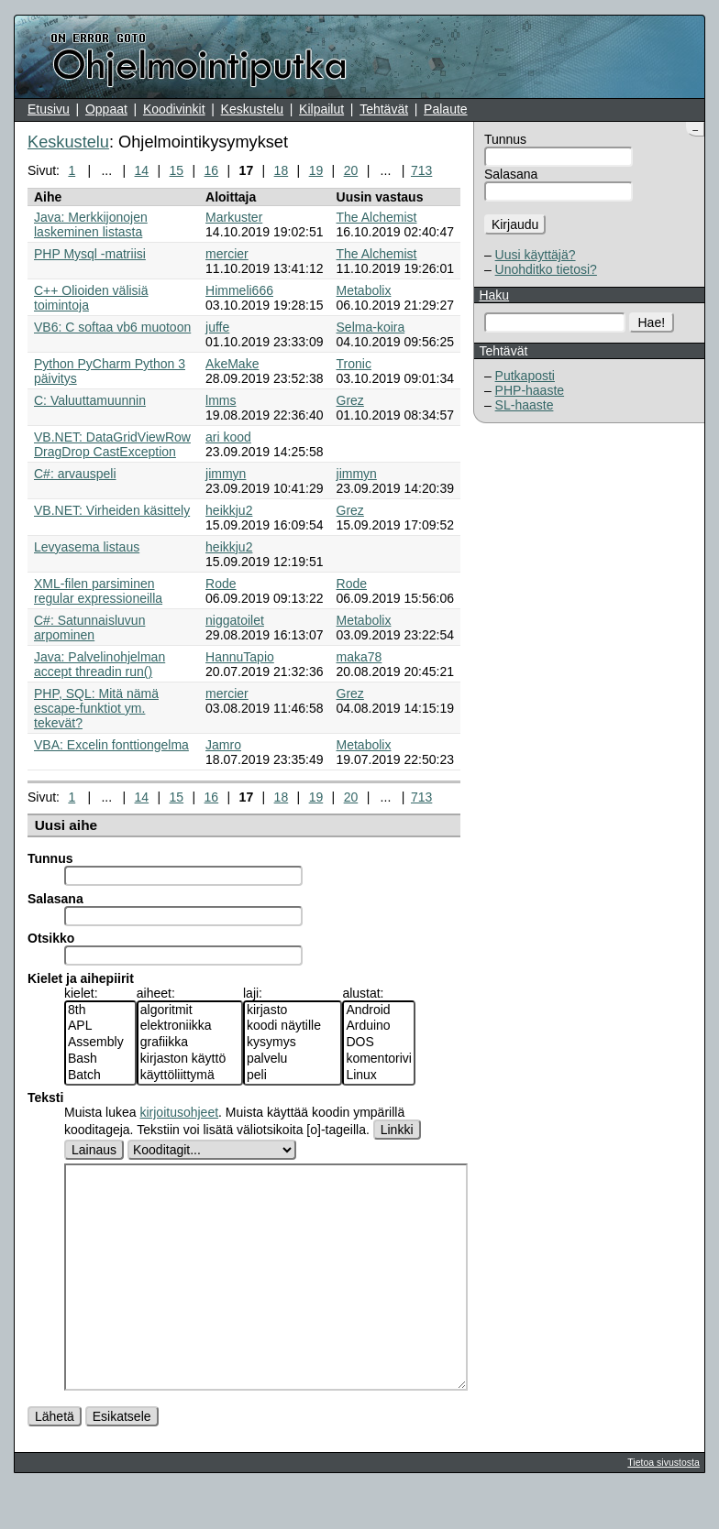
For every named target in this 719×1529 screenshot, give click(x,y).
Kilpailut (321, 109)
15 (177, 170)
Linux (379, 1075)
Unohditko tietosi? (546, 269)
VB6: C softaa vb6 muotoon (112, 327)
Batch (100, 1075)
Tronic (354, 363)
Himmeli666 (239, 290)
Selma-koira (371, 327)
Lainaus (94, 1149)
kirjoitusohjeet (178, 1112)
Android (379, 1010)
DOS (379, 1042)
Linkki (397, 1129)
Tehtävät (384, 109)
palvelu (292, 1059)
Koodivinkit (174, 109)
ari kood (228, 437)
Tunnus (505, 139)
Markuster (233, 217)
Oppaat (106, 109)
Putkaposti (525, 375)
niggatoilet (234, 620)
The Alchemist (377, 217)
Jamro (223, 744)
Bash (100, 1059)
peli (292, 1075)
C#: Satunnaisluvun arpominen (89, 627)
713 (421, 170)
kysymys (292, 1042)
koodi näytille (292, 1026)
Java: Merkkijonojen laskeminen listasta (91, 224)
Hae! (652, 322)
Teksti (45, 1097)
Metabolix (364, 290)
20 (351, 170)
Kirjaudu (515, 224)
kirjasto (292, 1010)
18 (281, 170)
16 (212, 170)
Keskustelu (252, 109)
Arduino (379, 1026)
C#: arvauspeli (75, 473)
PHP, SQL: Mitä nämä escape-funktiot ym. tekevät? (96, 708)
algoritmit (189, 1010)
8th (100, 1010)
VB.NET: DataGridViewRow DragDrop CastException (112, 444)
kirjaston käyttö (189, 1059)
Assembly (100, 1042)
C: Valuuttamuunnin (90, 400)
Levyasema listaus (86, 547)
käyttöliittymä (189, 1075)
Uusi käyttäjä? (535, 254)
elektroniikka (189, 1026)
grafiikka (189, 1042)
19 (316, 170)
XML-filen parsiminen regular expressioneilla (98, 591)
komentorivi (379, 1059)
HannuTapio (239, 657)
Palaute (445, 109)
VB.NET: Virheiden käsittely (112, 510)
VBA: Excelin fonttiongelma (111, 744)
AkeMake (232, 363)
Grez (350, 400)
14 (142, 170)
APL (100, 1026)
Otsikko (51, 938)
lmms (220, 400)
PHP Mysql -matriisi (90, 253)
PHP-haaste (529, 390)
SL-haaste (524, 405)
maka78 (359, 657)
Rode (220, 583)
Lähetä (54, 1457)
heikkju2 (228, 510)
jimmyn (225, 473)
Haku (494, 295)
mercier (227, 253)
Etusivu (49, 109)
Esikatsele (122, 1457)
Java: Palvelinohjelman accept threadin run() (99, 664)
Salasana (510, 174)
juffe (217, 327)
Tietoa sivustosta (663, 1503)
